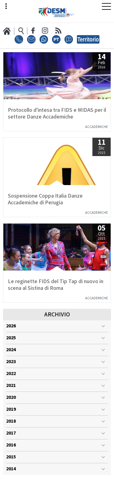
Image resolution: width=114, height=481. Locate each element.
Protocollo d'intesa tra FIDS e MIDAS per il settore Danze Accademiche (57, 113)
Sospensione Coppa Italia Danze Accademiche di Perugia (45, 199)
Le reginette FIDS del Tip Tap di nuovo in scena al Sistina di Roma (55, 285)
